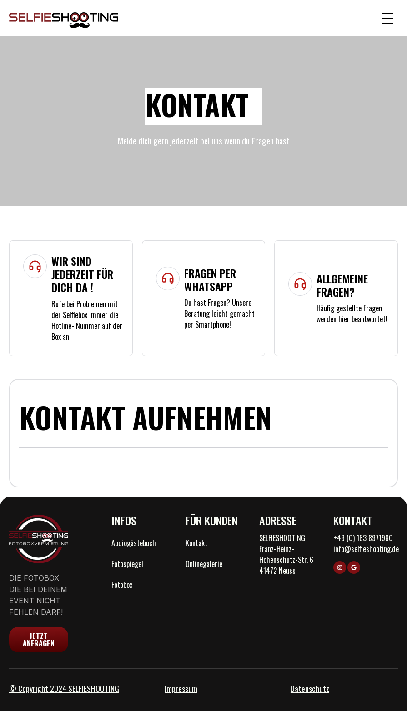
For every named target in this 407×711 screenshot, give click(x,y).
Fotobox (121, 584)
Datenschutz (310, 688)
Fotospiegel (127, 563)
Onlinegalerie (204, 563)
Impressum (181, 688)
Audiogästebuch (133, 542)
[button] (387, 18)
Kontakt (196, 542)
